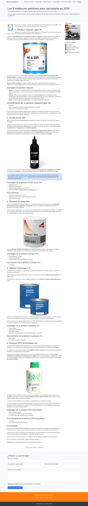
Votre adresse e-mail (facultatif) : (15, 464)
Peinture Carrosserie (29, 1)
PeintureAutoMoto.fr (13, 2)
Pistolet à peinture (47, 1)
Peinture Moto (38, 1)
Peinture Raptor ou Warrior (73, 52)
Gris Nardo (69, 44)
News (37, 497)
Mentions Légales (48, 497)
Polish (74, 1)
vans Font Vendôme (47, 133)
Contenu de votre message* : (15, 469)
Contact (41, 497)
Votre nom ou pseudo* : (13, 458)
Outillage (79, 1)
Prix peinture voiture (71, 46)
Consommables (56, 1)
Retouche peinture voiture (73, 47)
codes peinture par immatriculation (28, 189)
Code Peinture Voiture (66, 1)
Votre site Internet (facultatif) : (52, 464)
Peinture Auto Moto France (46, 503)
